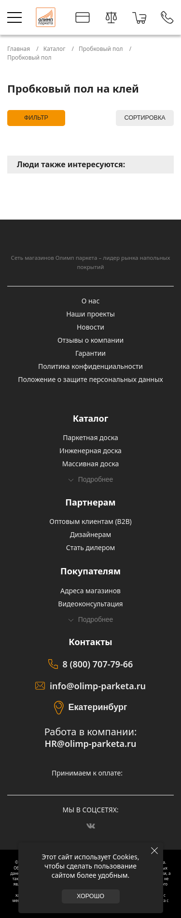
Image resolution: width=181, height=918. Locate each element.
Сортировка (144, 117)
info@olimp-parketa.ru (98, 686)
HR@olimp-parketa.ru (91, 743)
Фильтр (36, 117)
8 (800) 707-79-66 (98, 664)
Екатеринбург (98, 707)
